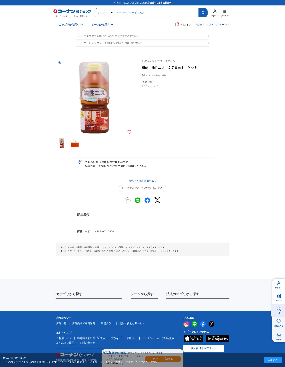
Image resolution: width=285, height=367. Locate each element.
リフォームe (221, 24)
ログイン (278, 288)
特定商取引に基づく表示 (91, 338)
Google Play (217, 338)
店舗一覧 (61, 323)
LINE (195, 324)
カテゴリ (278, 300)
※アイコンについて (150, 86)
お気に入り (278, 326)
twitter (211, 324)
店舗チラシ (107, 323)
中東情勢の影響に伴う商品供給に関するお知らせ (108, 36)
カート (278, 340)
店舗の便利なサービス (132, 323)
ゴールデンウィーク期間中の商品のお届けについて (109, 43)
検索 (278, 313)
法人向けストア (203, 24)
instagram (186, 324)
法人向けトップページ (203, 348)
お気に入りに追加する (129, 132)
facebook (203, 324)
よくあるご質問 (65, 342)
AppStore (193, 338)
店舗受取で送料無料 (83, 323)
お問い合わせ (87, 342)
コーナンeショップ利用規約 (158, 338)
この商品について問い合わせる (145, 188)
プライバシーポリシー (124, 338)
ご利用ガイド (63, 338)
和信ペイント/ (158, 61)
